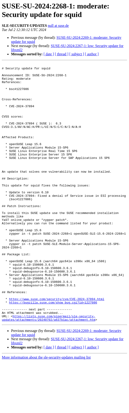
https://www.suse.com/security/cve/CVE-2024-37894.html (56, 346)
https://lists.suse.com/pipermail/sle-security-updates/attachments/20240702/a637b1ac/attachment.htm (48, 369)
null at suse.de (58, 26)
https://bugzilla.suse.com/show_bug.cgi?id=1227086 (53, 350)
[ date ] (49, 54)
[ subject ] (76, 54)
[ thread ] (61, 54)
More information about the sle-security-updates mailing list (46, 409)
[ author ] (92, 54)
